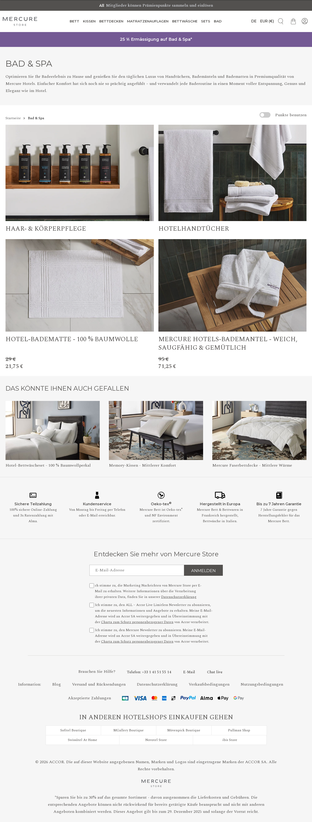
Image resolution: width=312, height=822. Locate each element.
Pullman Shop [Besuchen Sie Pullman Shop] (239, 730)
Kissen (89, 21)
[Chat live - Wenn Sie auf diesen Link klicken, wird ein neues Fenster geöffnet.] (215, 672)
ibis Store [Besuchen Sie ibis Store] (229, 740)
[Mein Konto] (304, 21)
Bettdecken (111, 21)
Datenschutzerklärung (178, 597)
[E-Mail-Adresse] (136, 570)
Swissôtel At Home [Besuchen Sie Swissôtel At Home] (82, 740)
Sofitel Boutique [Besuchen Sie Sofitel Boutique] (73, 730)
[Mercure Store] (20, 21)
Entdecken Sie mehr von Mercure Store (156, 554)
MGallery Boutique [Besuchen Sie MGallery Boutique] (128, 730)
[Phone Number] (149, 672)
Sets (205, 21)
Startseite (13, 118)
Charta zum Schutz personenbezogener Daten (137, 622)
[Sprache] (252, 21)
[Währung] (267, 21)
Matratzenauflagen (147, 21)
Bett (74, 21)
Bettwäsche (184, 21)
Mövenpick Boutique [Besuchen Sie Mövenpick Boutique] (183, 730)
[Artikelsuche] (279, 21)
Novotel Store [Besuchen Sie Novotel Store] (156, 740)
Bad (218, 21)
